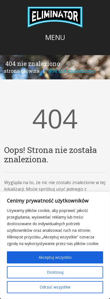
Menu (55, 37)
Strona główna (21, 71)
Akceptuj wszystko (55, 257)
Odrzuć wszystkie (55, 287)
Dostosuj (55, 272)
